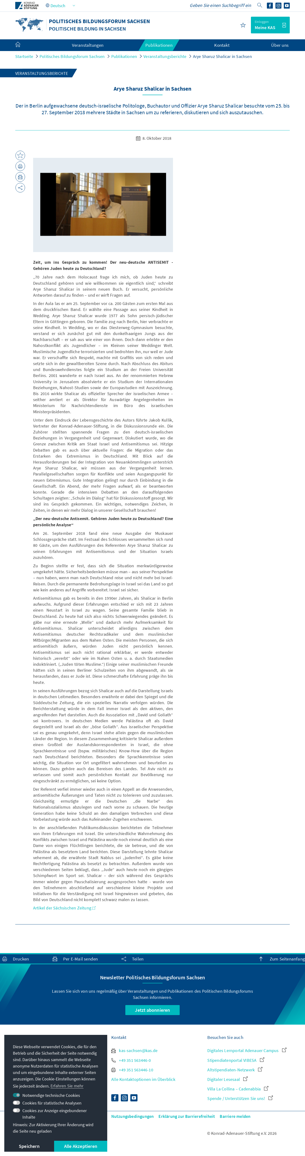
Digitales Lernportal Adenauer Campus (246, 1050)
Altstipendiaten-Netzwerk (234, 1070)
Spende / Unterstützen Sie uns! (240, 1098)
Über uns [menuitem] (280, 45)
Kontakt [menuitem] (221, 45)
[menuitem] (22, 45)
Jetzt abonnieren (152, 1010)
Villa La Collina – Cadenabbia (237, 1089)
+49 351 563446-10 (132, 1070)
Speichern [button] (29, 1146)
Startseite (24, 56)
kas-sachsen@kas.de (134, 1050)
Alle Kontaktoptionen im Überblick (143, 1079)
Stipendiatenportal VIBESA (235, 1060)
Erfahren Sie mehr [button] (67, 1086)
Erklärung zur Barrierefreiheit (186, 1116)
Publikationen (124, 56)
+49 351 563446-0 (131, 1060)
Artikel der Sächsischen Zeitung (64, 908)
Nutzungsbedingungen (132, 1116)
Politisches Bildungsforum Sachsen (72, 56)
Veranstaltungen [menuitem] (88, 45)
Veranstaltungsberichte (164, 56)
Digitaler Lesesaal (227, 1079)
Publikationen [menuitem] (159, 45)
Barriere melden (235, 1116)
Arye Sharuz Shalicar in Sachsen (222, 56)
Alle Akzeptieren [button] (80, 1146)
